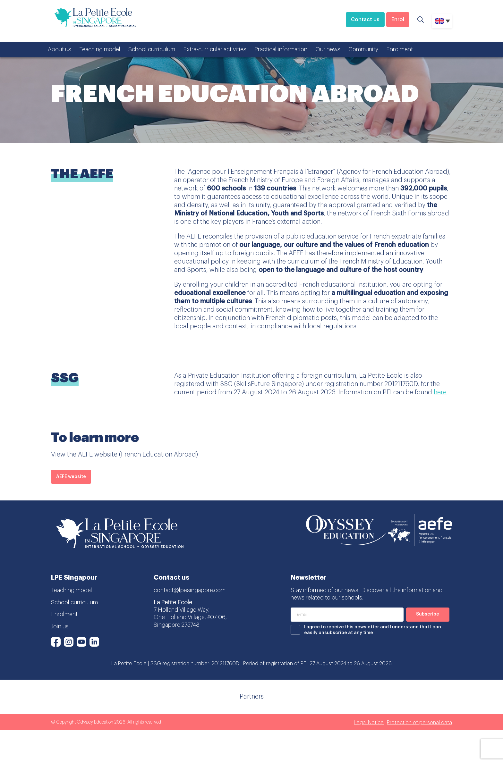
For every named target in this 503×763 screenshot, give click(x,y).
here (440, 392)
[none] (442, 21)
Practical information (280, 49)
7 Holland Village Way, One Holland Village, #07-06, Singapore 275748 (190, 617)
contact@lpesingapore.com (190, 590)
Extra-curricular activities (214, 49)
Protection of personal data (419, 722)
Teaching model (99, 49)
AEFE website (71, 476)
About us (59, 49)
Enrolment (399, 49)
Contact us (365, 19)
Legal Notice (369, 722)
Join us (60, 626)
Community (363, 49)
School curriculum (151, 49)
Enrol (397, 19)
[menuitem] (442, 21)
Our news (327, 49)
